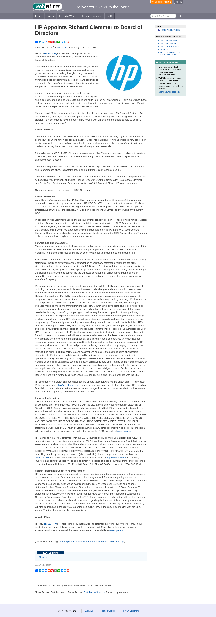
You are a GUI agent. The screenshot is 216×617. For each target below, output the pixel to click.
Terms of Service (108, 611)
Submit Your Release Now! (170, 92)
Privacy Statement (131, 611)
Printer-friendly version (170, 30)
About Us (89, 611)
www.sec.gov (124, 431)
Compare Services (91, 16)
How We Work (67, 16)
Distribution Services (94, 592)
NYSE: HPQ (50, 53)
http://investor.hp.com (68, 385)
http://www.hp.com (116, 457)
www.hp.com (116, 530)
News (51, 16)
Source (43, 557)
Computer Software (168, 43)
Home (38, 16)
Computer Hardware (168, 40)
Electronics (164, 49)
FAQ (109, 16)
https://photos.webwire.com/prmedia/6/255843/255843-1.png (92, 541)
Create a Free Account (161, 2)
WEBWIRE (62, 47)
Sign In (179, 2)
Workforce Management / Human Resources (170, 53)
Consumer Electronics (169, 46)
